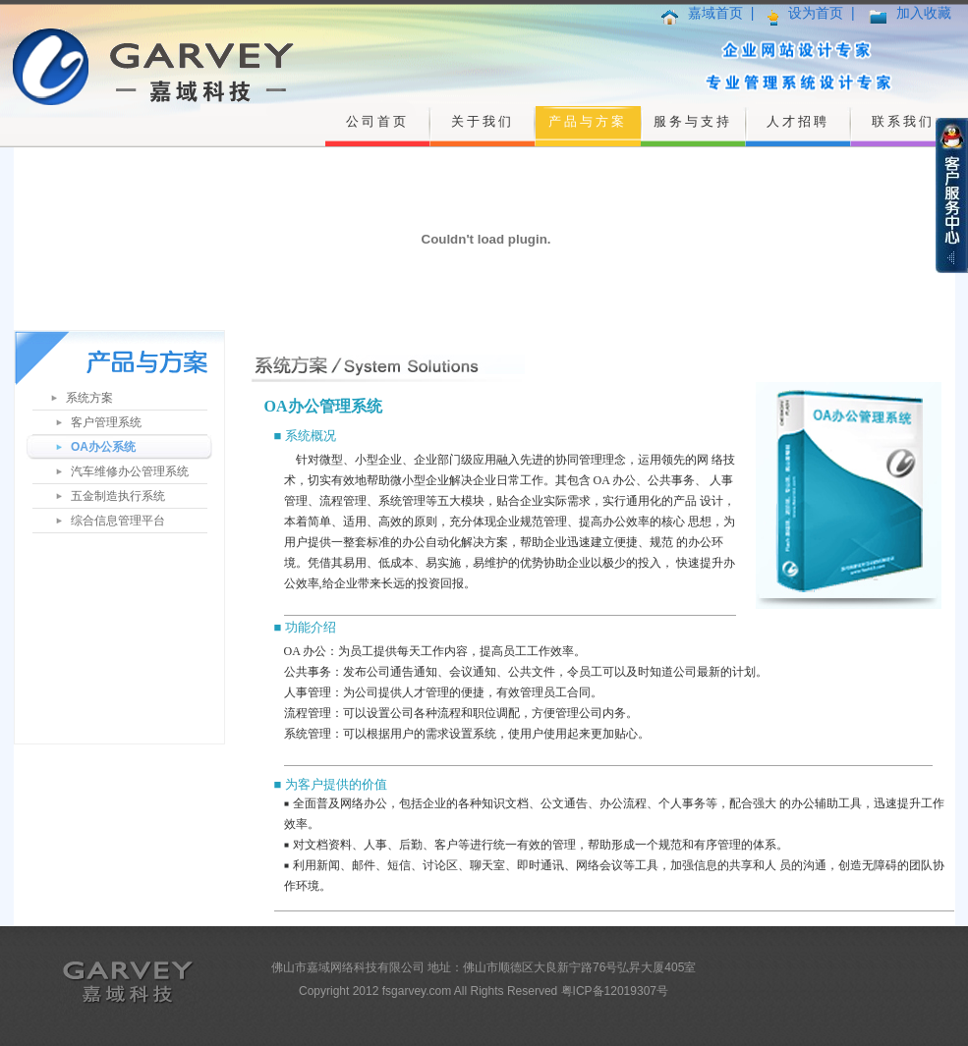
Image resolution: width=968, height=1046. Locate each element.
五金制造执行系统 (118, 496)
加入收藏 (923, 13)
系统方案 (89, 398)
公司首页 (377, 121)
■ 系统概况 (305, 435)
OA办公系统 (103, 447)
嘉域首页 (715, 13)
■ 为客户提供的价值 (330, 784)
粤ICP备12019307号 (614, 991)
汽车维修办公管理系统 (130, 471)
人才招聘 (798, 121)
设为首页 (815, 13)
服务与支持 (693, 121)
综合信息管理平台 (118, 520)
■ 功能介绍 (305, 627)
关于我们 (482, 121)
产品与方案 (587, 121)
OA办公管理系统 (323, 406)
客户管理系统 (106, 422)
